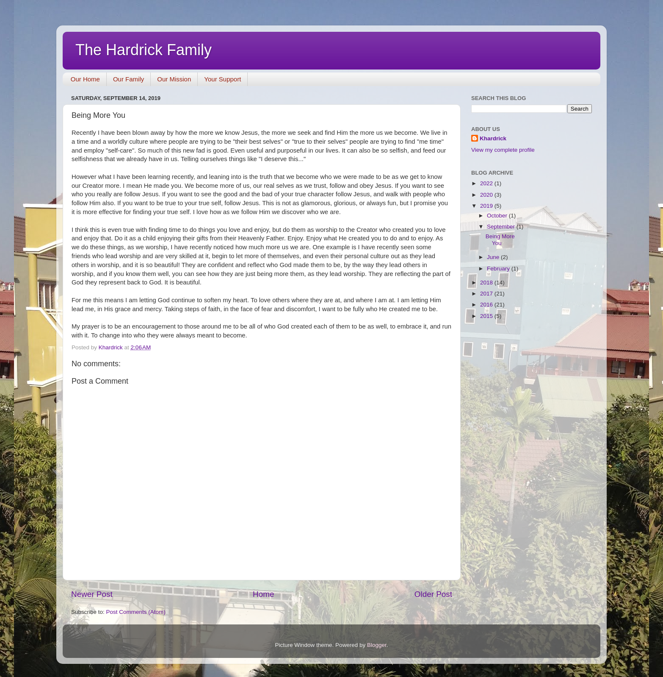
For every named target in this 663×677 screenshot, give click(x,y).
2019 (487, 206)
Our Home (85, 79)
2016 (487, 304)
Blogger (377, 645)
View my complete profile (503, 150)
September (502, 226)
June (494, 257)
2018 (487, 282)
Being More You (500, 239)
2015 (487, 316)
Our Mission (174, 79)
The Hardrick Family (143, 50)
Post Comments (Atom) (136, 612)
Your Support (222, 79)
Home (263, 594)
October (498, 215)
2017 (487, 293)
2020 (487, 195)
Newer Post (92, 594)
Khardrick (493, 138)
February (499, 268)
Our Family (128, 79)
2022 (487, 183)
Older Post (433, 594)
